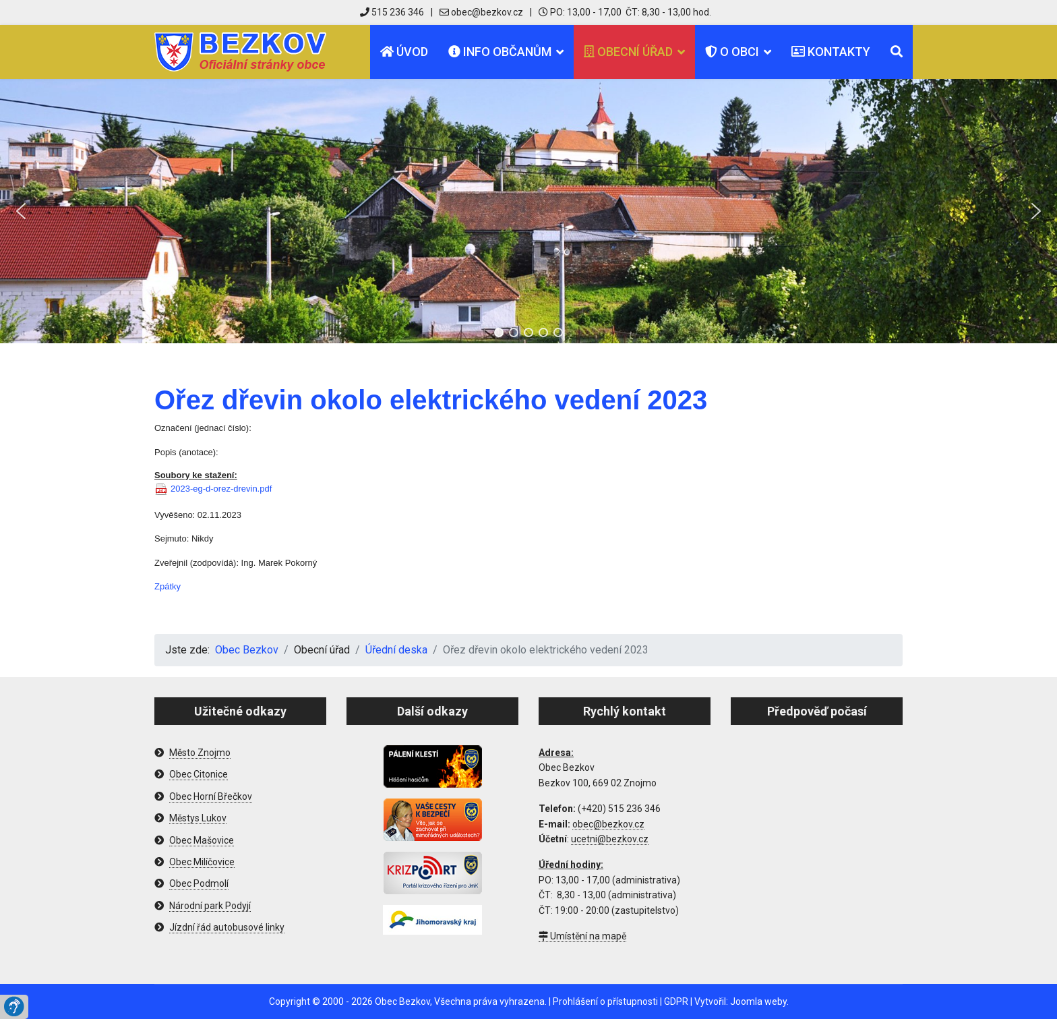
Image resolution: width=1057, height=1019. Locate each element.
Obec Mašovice (201, 840)
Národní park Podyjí (210, 905)
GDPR (676, 1001)
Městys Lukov (198, 818)
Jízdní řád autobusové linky (226, 927)
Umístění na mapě (582, 936)
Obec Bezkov (402, 1001)
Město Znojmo (200, 752)
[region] (528, 211)
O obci (732, 52)
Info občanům (499, 52)
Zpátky (167, 586)
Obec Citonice (198, 774)
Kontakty (830, 52)
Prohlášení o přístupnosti (605, 1001)
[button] (21, 211)
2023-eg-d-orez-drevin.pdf (221, 489)
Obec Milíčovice (202, 861)
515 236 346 (392, 12)
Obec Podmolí (199, 883)
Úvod (404, 52)
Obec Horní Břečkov (210, 796)
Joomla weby (758, 1001)
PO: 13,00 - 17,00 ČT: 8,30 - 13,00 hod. (625, 12)
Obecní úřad (628, 52)
